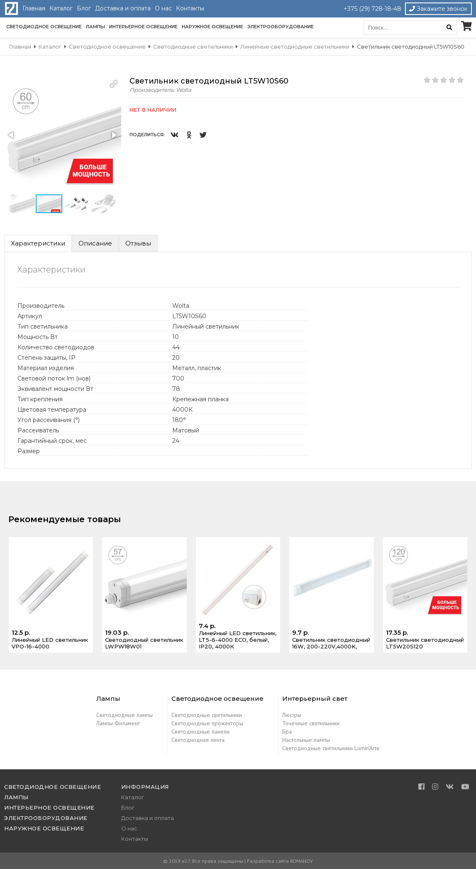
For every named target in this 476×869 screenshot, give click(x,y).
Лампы (95, 26)
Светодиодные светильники (206, 715)
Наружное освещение (212, 26)
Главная (33, 8)
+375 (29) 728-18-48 (372, 8)
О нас (163, 8)
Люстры (291, 715)
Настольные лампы (306, 740)
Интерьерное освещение (143, 26)
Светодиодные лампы (124, 715)
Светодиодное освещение (44, 26)
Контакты (190, 8)
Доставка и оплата (123, 8)
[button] (113, 84)
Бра (287, 731)
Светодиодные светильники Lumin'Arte (331, 748)
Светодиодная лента (198, 740)
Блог (84, 8)
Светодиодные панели (200, 731)
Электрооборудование (280, 26)
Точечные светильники (310, 723)
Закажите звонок (438, 8)
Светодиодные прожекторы (207, 723)
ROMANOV (301, 861)
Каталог (61, 8)
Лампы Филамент (118, 723)
